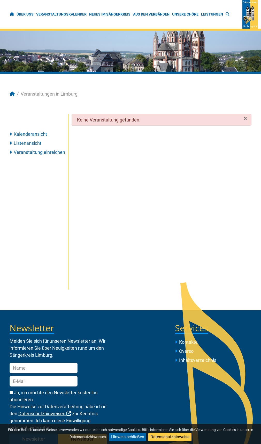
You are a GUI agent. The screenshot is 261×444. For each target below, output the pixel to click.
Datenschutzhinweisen (44, 413)
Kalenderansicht (30, 134)
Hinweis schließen (127, 436)
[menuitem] (12, 14)
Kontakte (188, 342)
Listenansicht (27, 143)
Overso (186, 351)
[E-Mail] (44, 381)
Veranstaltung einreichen (39, 152)
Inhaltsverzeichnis (197, 360)
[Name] (44, 368)
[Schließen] (245, 118)
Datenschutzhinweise (169, 436)
